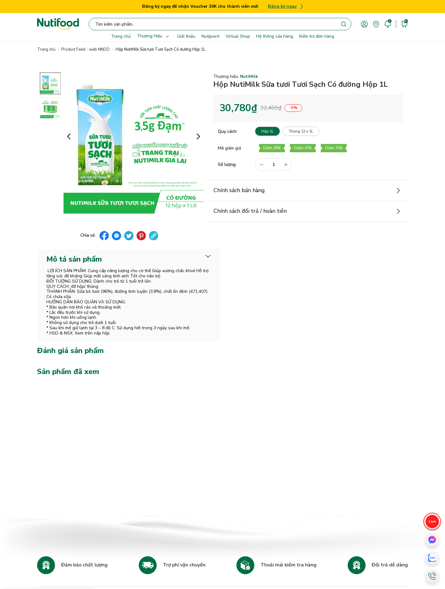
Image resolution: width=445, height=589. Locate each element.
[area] (376, 24)
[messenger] (116, 235)
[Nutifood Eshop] (58, 24)
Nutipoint (210, 36)
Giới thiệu (186, 36)
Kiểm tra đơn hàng (316, 36)
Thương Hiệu (154, 36)
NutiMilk (249, 76)
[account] (364, 24)
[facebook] (104, 235)
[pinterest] (141, 235)
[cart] (404, 24)
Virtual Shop (238, 36)
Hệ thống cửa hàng (274, 36)
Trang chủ (121, 36)
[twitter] (129, 235)
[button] (68, 135)
